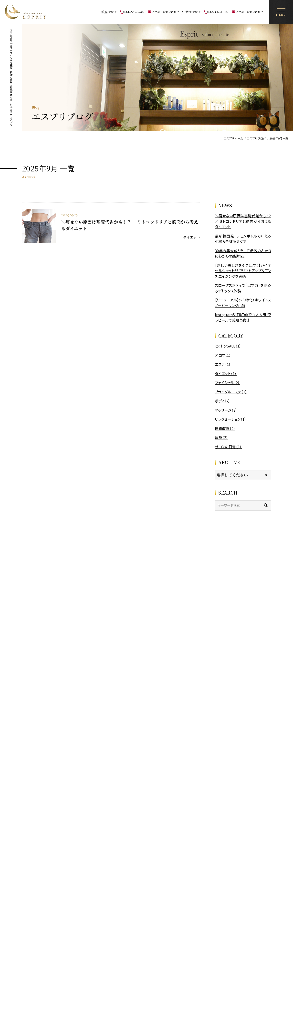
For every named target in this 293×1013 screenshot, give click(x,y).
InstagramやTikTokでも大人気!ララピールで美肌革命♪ (243, 317)
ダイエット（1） (226, 373)
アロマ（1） (223, 355)
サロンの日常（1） (228, 446)
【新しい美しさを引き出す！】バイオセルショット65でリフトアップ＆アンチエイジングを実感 (243, 271)
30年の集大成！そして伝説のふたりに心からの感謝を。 (243, 253)
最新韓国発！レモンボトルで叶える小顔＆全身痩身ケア (243, 238)
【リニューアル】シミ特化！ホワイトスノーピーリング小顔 (243, 302)
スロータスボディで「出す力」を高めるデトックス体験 (243, 288)
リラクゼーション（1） (230, 419)
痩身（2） (221, 437)
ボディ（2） (222, 400)
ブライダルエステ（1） (231, 391)
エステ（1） (223, 364)
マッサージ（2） (226, 410)
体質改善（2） (225, 428)
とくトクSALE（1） (228, 345)
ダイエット (191, 237)
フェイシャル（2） (227, 382)
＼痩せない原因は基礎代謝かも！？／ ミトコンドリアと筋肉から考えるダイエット (243, 221)
